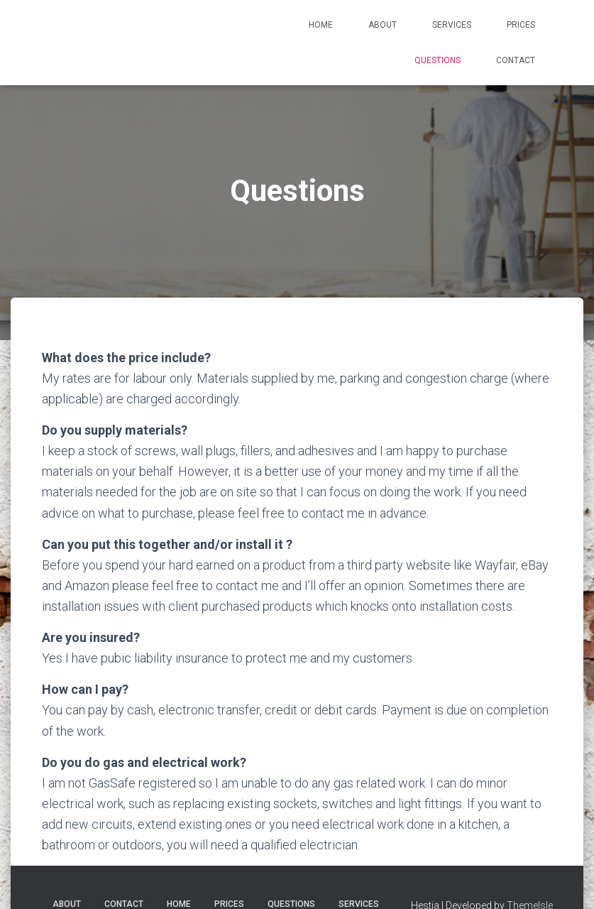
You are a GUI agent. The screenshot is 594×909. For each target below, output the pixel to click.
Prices (521, 25)
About (382, 25)
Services (451, 25)
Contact (515, 60)
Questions (437, 60)
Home (321, 25)
